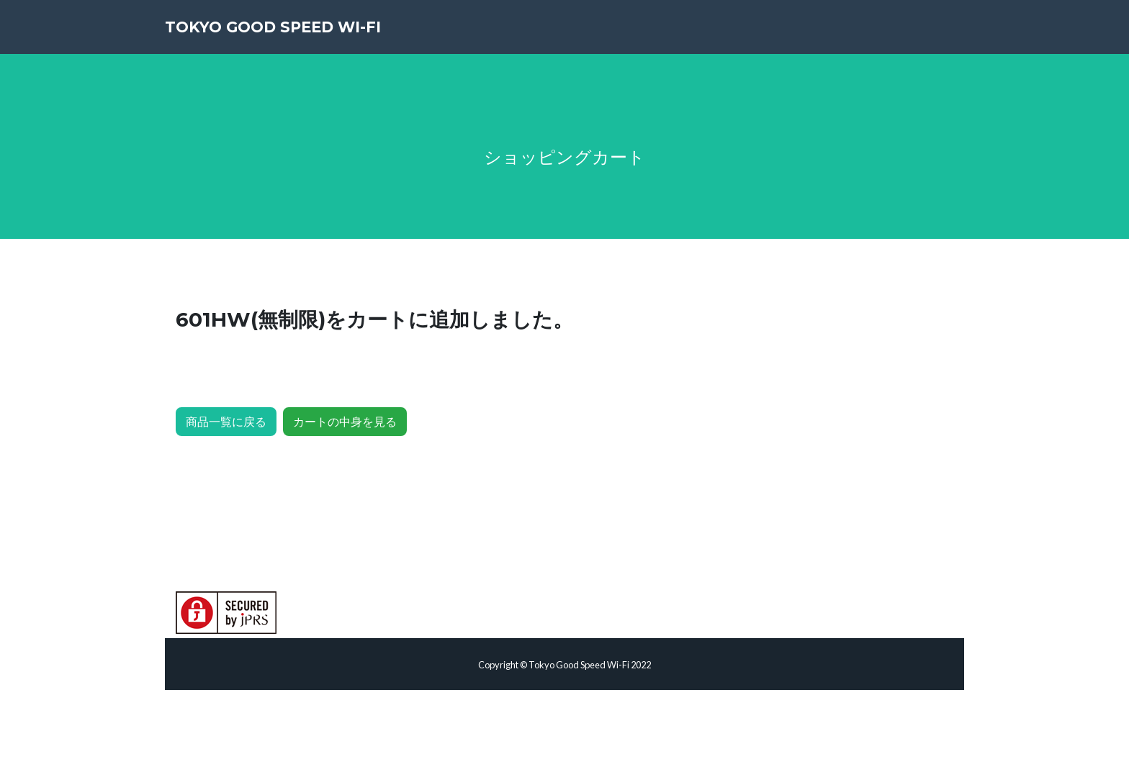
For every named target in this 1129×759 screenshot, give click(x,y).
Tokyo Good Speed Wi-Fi (308, 36)
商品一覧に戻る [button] (226, 421)
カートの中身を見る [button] (345, 421)
